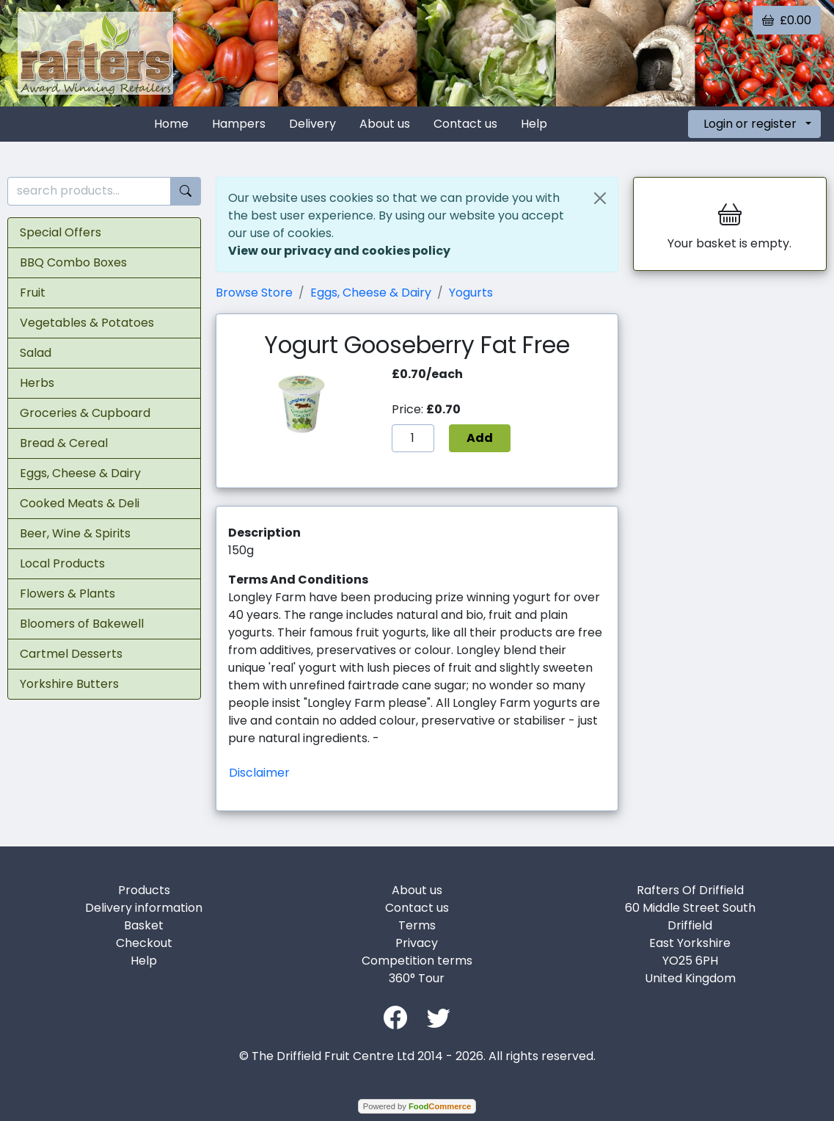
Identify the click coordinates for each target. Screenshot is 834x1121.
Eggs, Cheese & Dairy (80, 473)
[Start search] (185, 191)
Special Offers (60, 232)
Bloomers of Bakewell (82, 623)
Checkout (144, 943)
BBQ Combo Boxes (73, 262)
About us (384, 123)
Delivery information (143, 907)
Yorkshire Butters (69, 683)
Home (171, 123)
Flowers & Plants (67, 593)
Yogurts (471, 292)
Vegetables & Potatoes (87, 322)
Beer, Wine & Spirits (75, 533)
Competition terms (417, 960)
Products (144, 890)
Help (534, 123)
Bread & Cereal (64, 443)
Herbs (37, 382)
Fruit (32, 292)
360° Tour (417, 978)
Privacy (416, 943)
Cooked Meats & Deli (79, 503)
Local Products (62, 563)
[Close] (600, 198)
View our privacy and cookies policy (339, 250)
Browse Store (254, 292)
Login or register (750, 123)
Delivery (312, 123)
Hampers (239, 123)
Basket (144, 925)
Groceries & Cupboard (85, 412)
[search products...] (89, 191)
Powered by (417, 1106)
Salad (35, 352)
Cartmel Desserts (71, 653)
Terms (417, 925)
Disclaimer (259, 772)
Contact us (465, 123)
